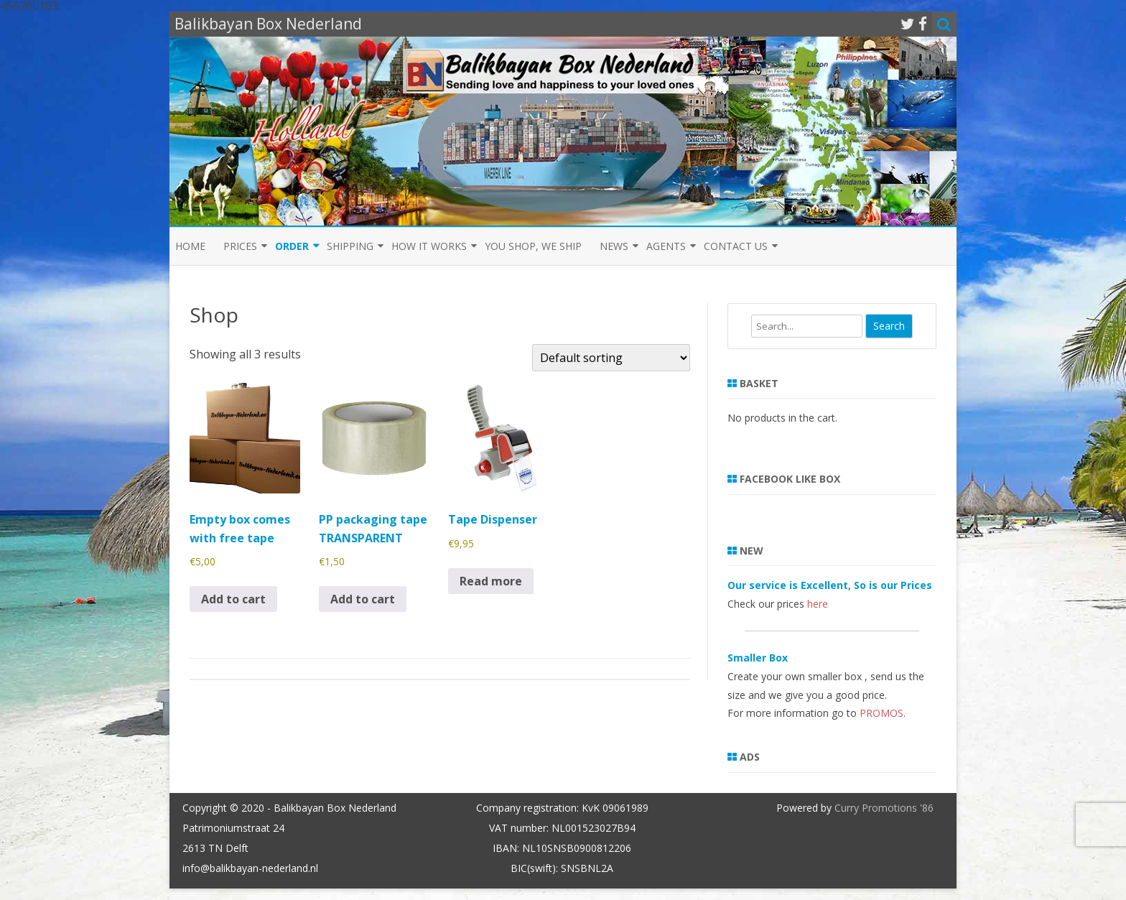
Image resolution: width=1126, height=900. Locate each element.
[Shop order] (611, 357)
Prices (240, 246)
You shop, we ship (533, 246)
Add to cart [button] (233, 599)
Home (190, 246)
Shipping (350, 246)
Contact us (736, 246)
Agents (666, 246)
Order (292, 246)
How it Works (429, 246)
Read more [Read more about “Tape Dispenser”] (491, 581)
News (614, 246)
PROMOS (881, 713)
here (817, 604)
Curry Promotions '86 (884, 808)
